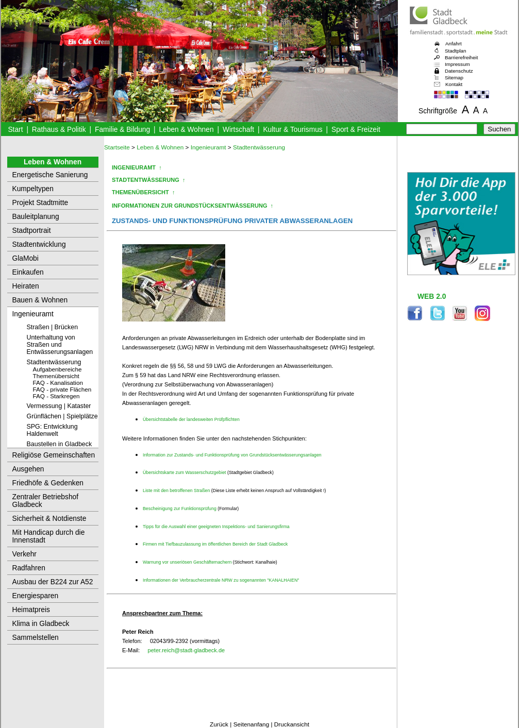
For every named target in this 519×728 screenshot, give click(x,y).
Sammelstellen (35, 637)
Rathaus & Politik (59, 129)
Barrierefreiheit (461, 57)
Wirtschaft (238, 129)
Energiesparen (35, 596)
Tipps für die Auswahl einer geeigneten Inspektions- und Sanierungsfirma (216, 526)
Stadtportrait (31, 230)
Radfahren (28, 568)
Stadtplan (455, 51)
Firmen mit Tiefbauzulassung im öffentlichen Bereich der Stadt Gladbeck (215, 544)
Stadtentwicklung (39, 244)
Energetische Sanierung (50, 175)
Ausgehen (28, 469)
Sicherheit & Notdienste (49, 518)
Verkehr (24, 554)
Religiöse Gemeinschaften (53, 455)
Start (15, 129)
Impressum (457, 64)
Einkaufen (28, 272)
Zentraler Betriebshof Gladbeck (45, 501)
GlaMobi (25, 258)
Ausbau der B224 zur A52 (52, 582)
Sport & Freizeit (355, 129)
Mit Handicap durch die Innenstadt (48, 536)
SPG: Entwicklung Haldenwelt (52, 430)
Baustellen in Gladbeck (59, 444)
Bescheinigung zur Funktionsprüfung (180, 508)
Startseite (117, 147)
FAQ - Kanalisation (58, 382)
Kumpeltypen (33, 189)
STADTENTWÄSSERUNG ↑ (148, 180)
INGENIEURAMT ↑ (137, 167)
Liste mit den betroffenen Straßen (177, 490)
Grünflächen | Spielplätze (62, 416)
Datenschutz (459, 71)
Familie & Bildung (122, 129)
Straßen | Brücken (52, 327)
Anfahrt (453, 43)
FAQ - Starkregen (56, 396)
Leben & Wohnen (186, 129)
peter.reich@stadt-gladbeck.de (186, 650)
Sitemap (454, 77)
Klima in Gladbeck (41, 624)
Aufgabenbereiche (57, 369)
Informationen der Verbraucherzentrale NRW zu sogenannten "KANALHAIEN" (221, 580)
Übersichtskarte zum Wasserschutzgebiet (185, 472)
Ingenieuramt (33, 314)
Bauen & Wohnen (40, 300)
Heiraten (25, 286)
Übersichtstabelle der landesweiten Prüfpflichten (191, 419)
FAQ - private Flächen (62, 389)
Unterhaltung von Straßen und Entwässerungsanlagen (60, 344)
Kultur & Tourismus (292, 129)
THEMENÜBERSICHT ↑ (143, 192)
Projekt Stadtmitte (40, 203)
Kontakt (453, 84)
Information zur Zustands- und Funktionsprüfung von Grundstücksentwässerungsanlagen (232, 455)
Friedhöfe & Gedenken (48, 483)
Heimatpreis (31, 610)
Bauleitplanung (35, 217)
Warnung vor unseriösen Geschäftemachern (187, 562)
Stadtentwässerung (54, 362)
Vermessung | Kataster (59, 406)
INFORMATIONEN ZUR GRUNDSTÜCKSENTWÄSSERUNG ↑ (192, 205)
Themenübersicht (56, 376)
